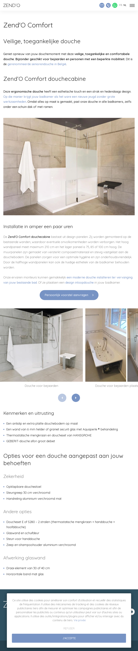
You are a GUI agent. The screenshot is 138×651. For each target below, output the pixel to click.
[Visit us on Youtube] (131, 611)
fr (120, 5)
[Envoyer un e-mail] (102, 5)
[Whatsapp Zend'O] (115, 5)
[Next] (76, 398)
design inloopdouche (79, 282)
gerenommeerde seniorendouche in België (37, 64)
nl (125, 5)
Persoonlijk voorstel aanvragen (66, 295)
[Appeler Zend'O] (108, 5)
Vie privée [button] (80, 620)
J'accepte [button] (69, 638)
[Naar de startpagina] (11, 5)
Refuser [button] (69, 628)
